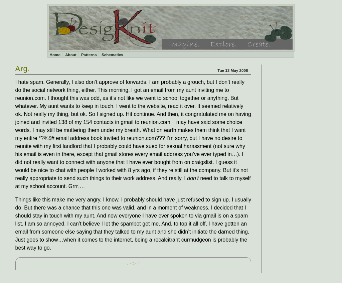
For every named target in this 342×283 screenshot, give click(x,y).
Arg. (22, 68)
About (70, 54)
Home (54, 54)
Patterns (89, 54)
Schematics (112, 54)
